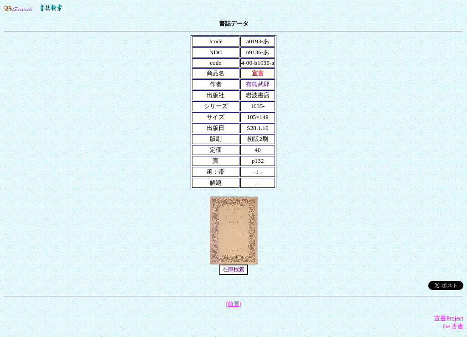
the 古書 (452, 326)
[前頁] (234, 304)
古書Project (448, 318)
